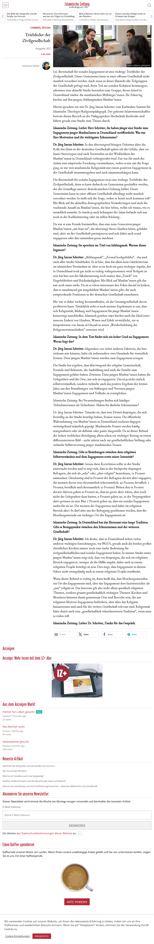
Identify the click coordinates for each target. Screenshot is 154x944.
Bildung (57, 19)
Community (35, 27)
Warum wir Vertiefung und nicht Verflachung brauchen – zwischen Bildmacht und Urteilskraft (50, 786)
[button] (64, 634)
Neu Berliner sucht (14, 726)
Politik (93, 19)
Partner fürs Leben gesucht (18, 711)
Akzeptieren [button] (42, 936)
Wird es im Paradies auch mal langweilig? (23, 776)
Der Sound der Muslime (15, 770)
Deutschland (67, 19)
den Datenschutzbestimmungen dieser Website (44, 833)
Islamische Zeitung (77, 4)
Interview (46, 27)
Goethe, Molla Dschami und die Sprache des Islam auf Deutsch (34, 781)
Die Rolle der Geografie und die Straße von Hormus (22, 15)
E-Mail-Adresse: (12, 807)
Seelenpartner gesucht (16, 741)
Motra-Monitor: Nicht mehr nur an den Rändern (95, 15)
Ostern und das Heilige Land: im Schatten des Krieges (130, 15)
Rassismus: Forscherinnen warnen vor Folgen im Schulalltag (59, 15)
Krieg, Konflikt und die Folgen (32, 19)
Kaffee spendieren (77, 902)
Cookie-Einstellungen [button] (17, 936)
